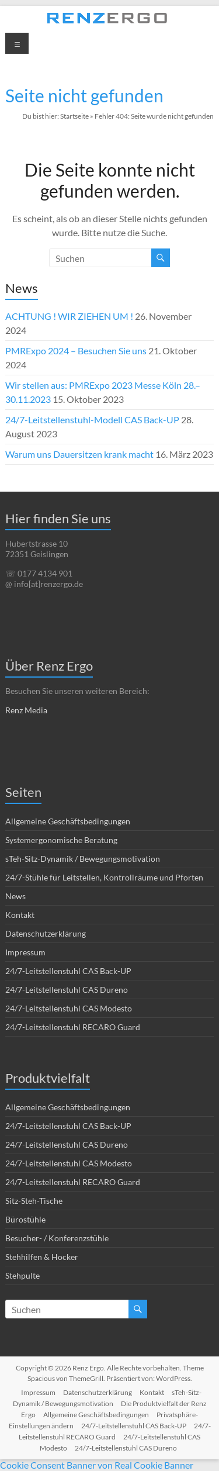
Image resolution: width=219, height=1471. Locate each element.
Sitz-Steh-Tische (33, 1201)
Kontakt (19, 915)
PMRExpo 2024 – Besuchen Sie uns (76, 350)
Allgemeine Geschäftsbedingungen (67, 821)
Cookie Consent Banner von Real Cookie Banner (96, 1464)
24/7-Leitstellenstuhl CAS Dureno (66, 990)
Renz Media (26, 710)
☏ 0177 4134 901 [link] (38, 573)
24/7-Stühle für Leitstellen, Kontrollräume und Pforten (104, 877)
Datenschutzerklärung (45, 933)
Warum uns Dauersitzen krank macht (79, 454)
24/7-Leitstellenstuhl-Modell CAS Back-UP (92, 419)
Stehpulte (22, 1275)
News (15, 896)
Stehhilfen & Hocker (41, 1257)
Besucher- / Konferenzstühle (57, 1238)
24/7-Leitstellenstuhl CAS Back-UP (68, 971)
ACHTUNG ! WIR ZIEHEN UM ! (69, 316)
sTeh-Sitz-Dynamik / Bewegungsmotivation (82, 859)
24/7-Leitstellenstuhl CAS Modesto (68, 1008)
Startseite (74, 116)
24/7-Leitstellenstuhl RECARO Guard (72, 1027)
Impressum (25, 952)
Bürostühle (25, 1219)
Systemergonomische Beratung (61, 840)
